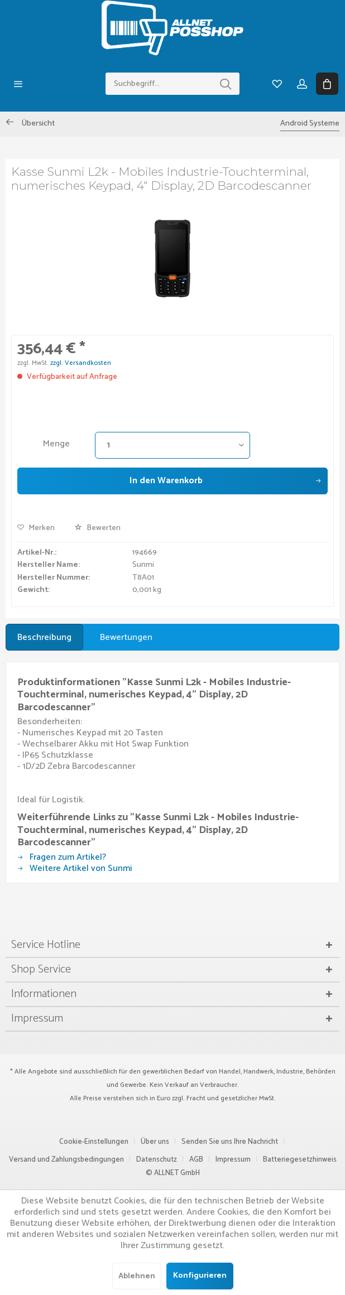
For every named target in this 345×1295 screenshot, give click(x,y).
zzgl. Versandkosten (80, 363)
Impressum (233, 1160)
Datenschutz (156, 1160)
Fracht (195, 1098)
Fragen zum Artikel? (61, 857)
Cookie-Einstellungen (93, 1142)
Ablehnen (136, 1276)
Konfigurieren (200, 1275)
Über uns (155, 1142)
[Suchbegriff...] (172, 84)
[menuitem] (18, 84)
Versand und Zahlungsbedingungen (66, 1160)
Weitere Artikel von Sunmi (74, 868)
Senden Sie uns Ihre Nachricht (229, 1142)
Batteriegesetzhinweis (300, 1160)
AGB (196, 1160)
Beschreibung (44, 637)
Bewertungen (126, 637)
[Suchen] (225, 84)
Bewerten (97, 528)
